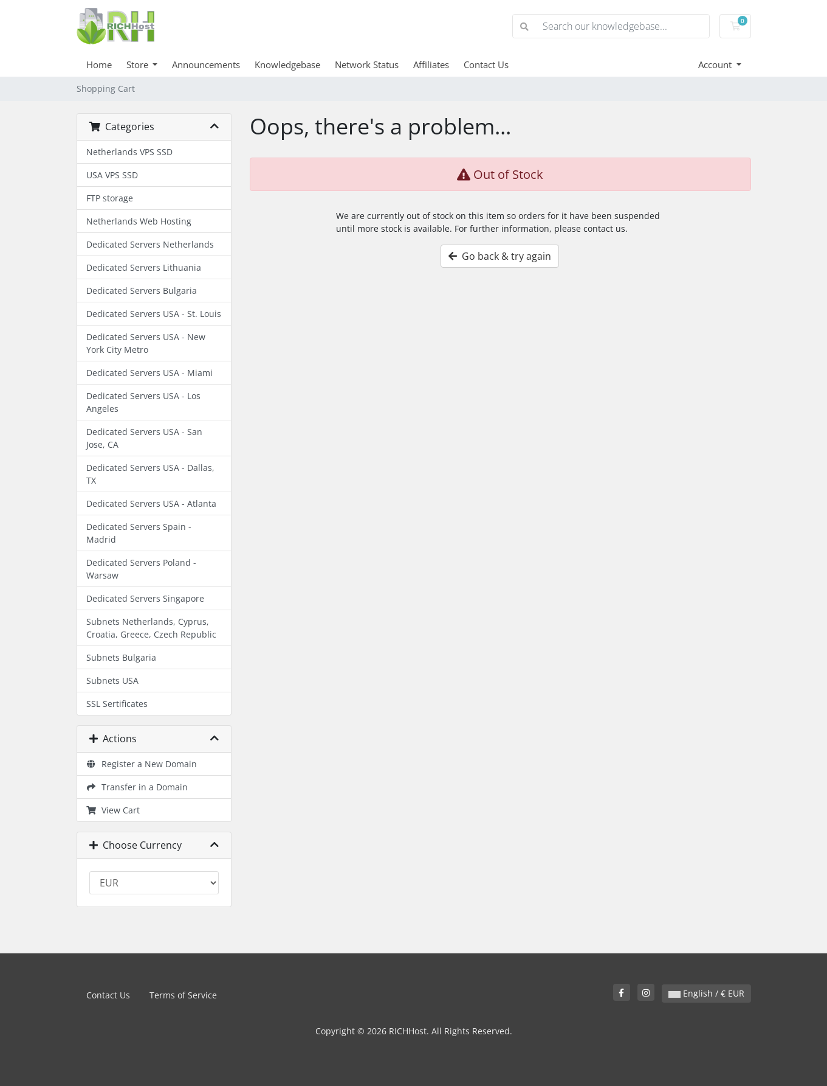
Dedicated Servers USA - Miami (149, 372)
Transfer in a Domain (137, 787)
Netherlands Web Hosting (138, 221)
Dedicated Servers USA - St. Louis (153, 313)
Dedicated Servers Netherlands (150, 244)
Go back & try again (499, 256)
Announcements (206, 64)
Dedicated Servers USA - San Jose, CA (144, 438)
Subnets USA (112, 680)
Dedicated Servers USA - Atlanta (151, 503)
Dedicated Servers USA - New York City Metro (145, 343)
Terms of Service (183, 995)
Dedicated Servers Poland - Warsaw (141, 569)
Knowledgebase (287, 64)
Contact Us (486, 64)
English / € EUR (706, 993)
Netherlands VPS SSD (129, 152)
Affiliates (431, 64)
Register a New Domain (141, 764)
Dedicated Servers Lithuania (143, 267)
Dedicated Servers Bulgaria (141, 290)
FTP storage (109, 198)
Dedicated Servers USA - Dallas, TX (150, 474)
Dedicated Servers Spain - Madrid (138, 533)
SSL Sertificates (117, 703)
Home (99, 64)
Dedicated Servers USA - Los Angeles (143, 402)
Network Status (367, 64)
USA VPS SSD (112, 175)
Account (716, 64)
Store (138, 64)
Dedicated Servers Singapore (145, 598)
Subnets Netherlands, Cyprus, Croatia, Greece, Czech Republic (151, 628)
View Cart (113, 810)
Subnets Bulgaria (121, 657)
